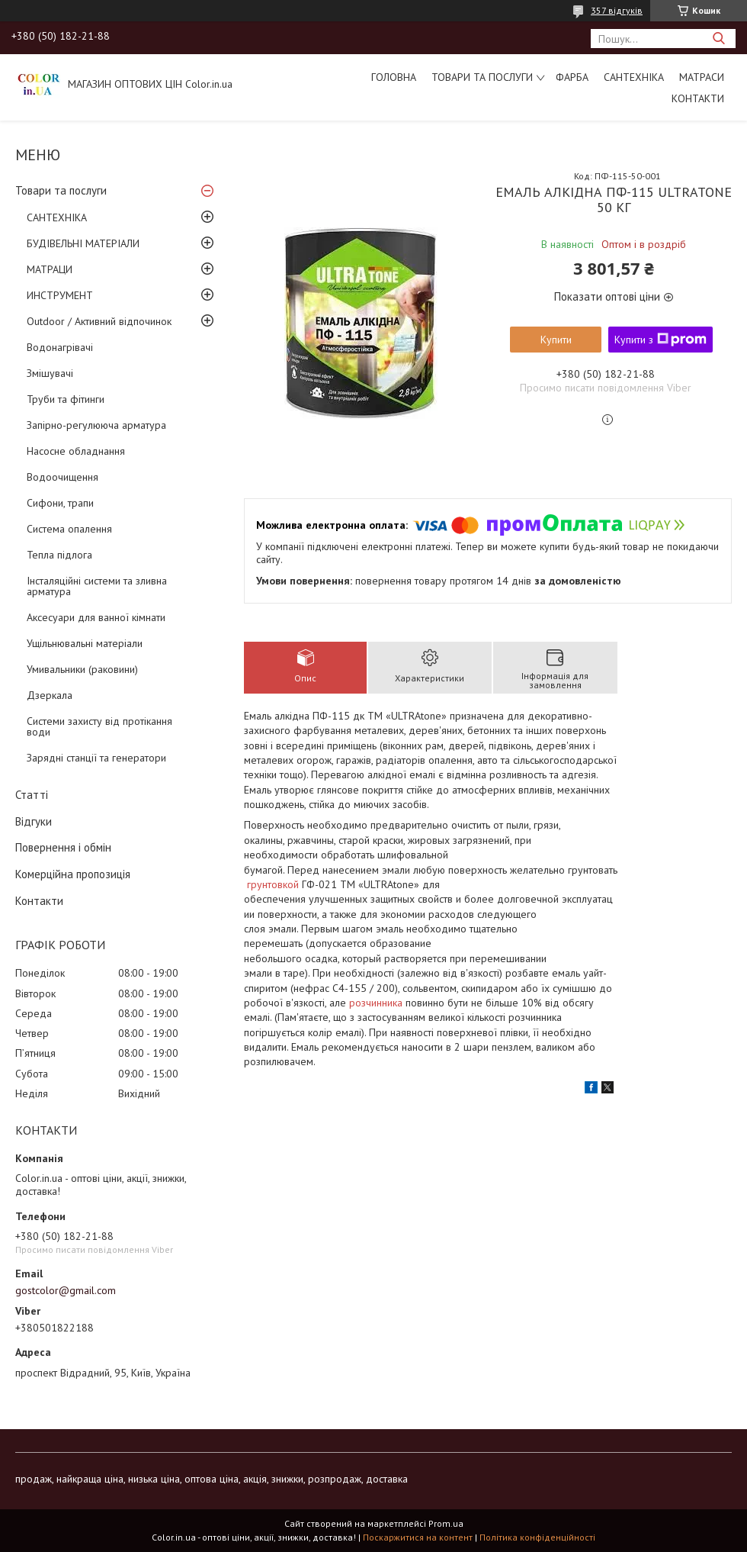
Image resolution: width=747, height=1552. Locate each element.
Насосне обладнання (76, 451)
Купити (556, 339)
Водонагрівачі (60, 347)
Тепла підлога (59, 555)
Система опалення (69, 529)
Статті (31, 794)
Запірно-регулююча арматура (96, 425)
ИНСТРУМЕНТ (60, 295)
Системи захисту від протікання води (99, 726)
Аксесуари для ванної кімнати (96, 617)
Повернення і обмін (63, 847)
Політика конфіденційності (537, 1537)
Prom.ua (445, 1523)
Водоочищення (62, 477)
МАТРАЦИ (49, 269)
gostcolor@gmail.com (65, 1290)
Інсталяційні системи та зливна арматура (97, 586)
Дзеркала (49, 695)
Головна (393, 77)
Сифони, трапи (60, 503)
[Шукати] (718, 38)
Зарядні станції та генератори (96, 758)
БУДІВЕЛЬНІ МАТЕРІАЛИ (83, 243)
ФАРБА (572, 77)
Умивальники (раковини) (82, 669)
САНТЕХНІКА (634, 77)
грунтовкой (273, 884)
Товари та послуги (482, 77)
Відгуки (33, 821)
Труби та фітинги (65, 399)
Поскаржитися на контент (418, 1537)
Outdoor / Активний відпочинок (99, 321)
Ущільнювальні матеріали (85, 643)
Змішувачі (50, 373)
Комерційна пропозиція (72, 874)
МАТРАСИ (701, 77)
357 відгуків (617, 10)
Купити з (660, 339)
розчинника (375, 1002)
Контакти (698, 98)
